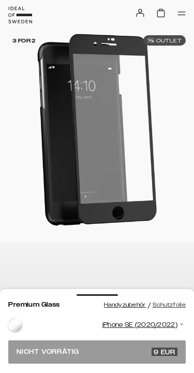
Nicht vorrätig (97, 352)
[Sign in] (140, 13)
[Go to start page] (20, 15)
